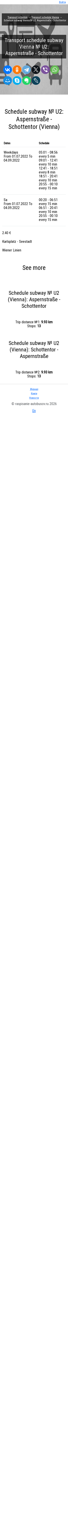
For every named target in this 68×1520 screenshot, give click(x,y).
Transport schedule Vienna (45, 17)
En (34, 410)
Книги (34, 393)
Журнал (34, 389)
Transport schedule (18, 17)
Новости (34, 397)
